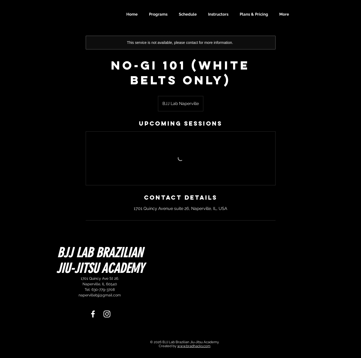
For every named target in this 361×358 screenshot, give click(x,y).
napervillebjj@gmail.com (100, 295)
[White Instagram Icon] (107, 314)
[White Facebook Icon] (93, 314)
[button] (160, 14)
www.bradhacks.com (193, 346)
